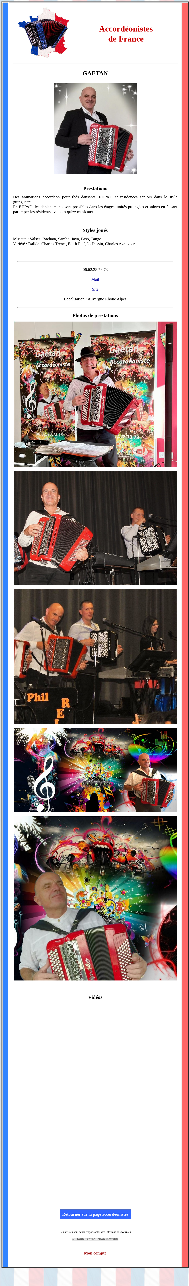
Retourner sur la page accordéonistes (95, 1214)
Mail (95, 279)
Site (95, 289)
